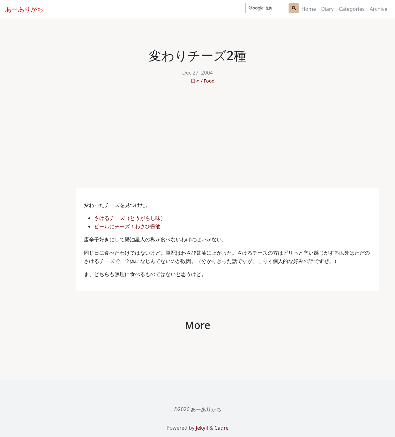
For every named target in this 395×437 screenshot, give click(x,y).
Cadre (221, 427)
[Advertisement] (197, 140)
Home (309, 8)
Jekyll (202, 427)
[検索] (266, 8)
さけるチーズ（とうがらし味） (130, 218)
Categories (352, 8)
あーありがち (24, 9)
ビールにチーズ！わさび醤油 (128, 226)
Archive (378, 8)
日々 (195, 81)
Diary (327, 8)
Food (209, 81)
